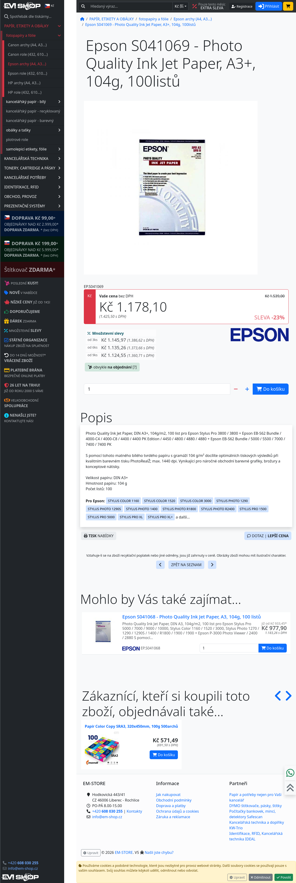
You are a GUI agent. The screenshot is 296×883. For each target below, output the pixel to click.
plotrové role (29, 139)
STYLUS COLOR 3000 (195, 501)
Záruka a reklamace (173, 816)
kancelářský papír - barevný (42, 120)
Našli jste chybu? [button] (159, 852)
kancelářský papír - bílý (45, 101)
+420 (35, 862)
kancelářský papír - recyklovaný (45, 111)
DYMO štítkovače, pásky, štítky (255, 805)
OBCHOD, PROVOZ (44, 196)
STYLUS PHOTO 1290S (104, 509)
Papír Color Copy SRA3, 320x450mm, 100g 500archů (131, 726)
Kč (179, 6)
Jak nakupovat (168, 794)
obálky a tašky (45, 130)
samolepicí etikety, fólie (45, 149)
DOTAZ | (268, 535)
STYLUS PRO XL (131, 517)
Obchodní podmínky (174, 800)
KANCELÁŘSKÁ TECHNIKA (44, 158)
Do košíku (164, 754)
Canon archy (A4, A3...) (39, 44)
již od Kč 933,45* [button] (274, 623)
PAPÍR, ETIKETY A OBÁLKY (44, 25)
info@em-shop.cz (35, 868)
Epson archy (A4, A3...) (39, 63)
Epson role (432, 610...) (39, 73)
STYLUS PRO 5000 (101, 517)
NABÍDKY (98, 535)
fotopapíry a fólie (45, 35)
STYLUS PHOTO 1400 (141, 509)
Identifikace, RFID (244, 833)
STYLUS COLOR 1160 (123, 501)
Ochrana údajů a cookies (177, 811)
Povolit (284, 877)
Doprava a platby (171, 805)
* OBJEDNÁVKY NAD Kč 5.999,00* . (43, 249)
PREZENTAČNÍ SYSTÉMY (44, 206)
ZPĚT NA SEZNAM (186, 564)
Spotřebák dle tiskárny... (40, 16)
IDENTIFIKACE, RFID (44, 187)
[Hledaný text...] (130, 6)
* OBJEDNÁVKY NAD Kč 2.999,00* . (43, 223)
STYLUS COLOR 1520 (159, 501)
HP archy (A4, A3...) (36, 82)
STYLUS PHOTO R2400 (217, 509)
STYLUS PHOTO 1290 (232, 501)
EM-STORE (124, 852)
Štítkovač (42, 269)
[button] (121, 341)
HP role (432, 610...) (37, 92)
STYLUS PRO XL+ (160, 517)
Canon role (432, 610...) (40, 54)
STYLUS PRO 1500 (253, 509)
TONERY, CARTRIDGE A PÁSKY (44, 168)
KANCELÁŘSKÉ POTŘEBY (44, 177)
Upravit (237, 877)
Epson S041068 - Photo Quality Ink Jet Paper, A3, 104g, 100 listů (191, 617)
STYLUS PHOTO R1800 (179, 509)
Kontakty (134, 811)
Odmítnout (261, 877)
